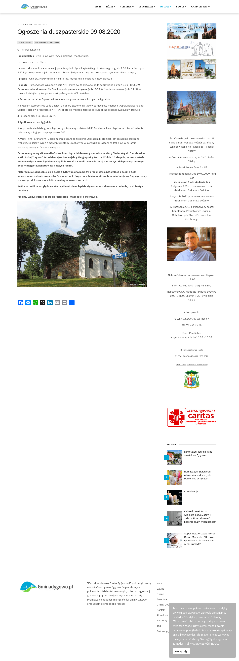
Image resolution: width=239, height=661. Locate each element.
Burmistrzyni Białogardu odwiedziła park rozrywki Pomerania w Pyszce (197, 475)
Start (98, 6)
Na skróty (162, 620)
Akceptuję (181, 651)
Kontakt (161, 609)
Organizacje (147, 6)
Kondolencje (191, 491)
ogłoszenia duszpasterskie (47, 42)
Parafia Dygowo (25, 42)
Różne (110, 6)
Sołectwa (127, 6)
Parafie (165, 6)
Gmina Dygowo (200, 6)
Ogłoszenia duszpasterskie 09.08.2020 (68, 31)
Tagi (159, 625)
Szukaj (160, 588)
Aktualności (163, 615)
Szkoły (181, 6)
